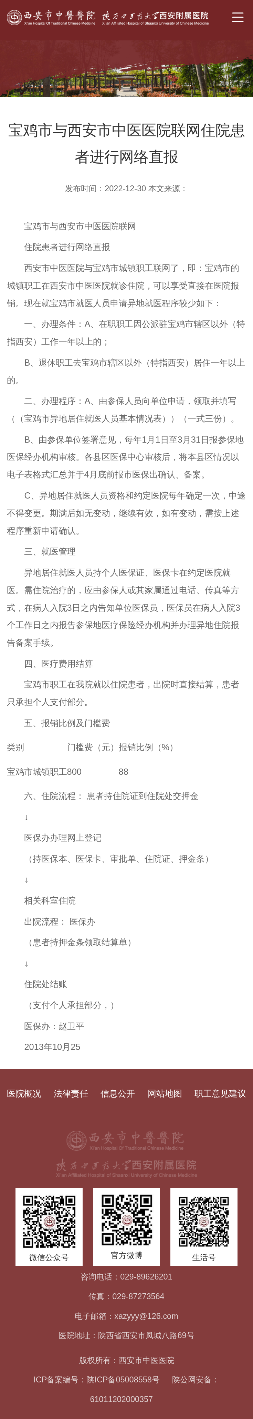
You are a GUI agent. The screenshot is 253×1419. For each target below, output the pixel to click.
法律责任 (71, 1093)
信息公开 (118, 1093)
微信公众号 (49, 1257)
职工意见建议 (220, 1093)
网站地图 (165, 1093)
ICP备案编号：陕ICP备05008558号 (96, 1379)
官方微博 (127, 1255)
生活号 (204, 1257)
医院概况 (24, 1093)
